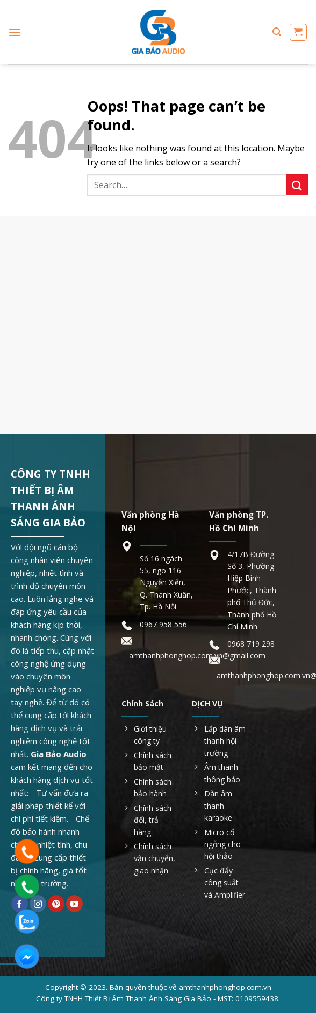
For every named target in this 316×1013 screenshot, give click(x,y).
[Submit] (297, 184)
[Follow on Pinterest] (56, 903)
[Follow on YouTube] (74, 903)
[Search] (276, 32)
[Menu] (14, 32)
